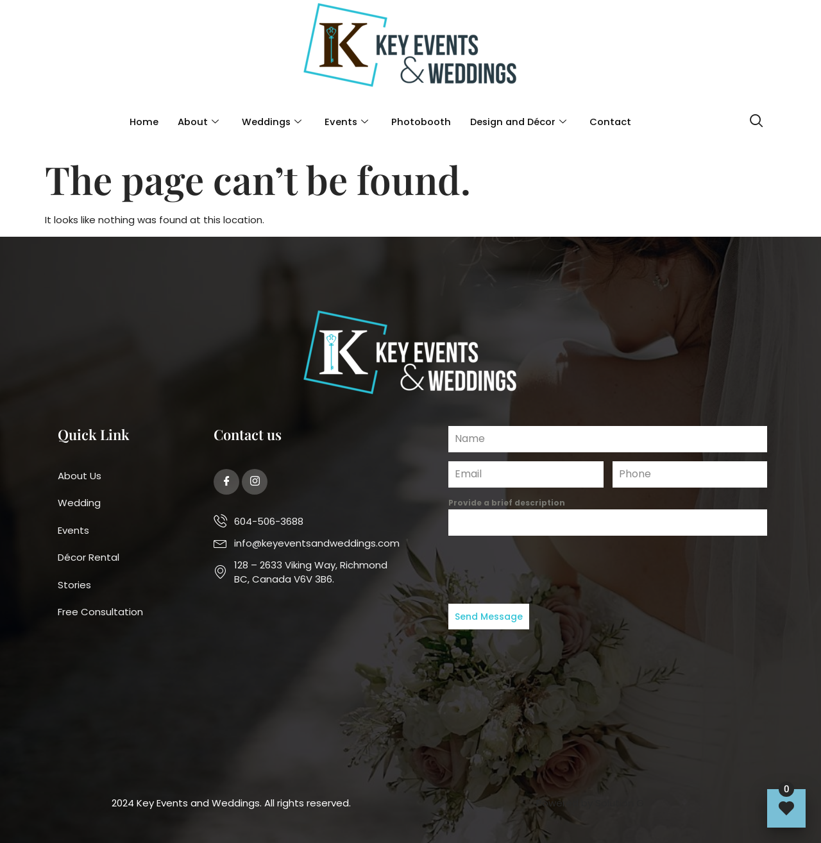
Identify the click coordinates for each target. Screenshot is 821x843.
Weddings (269, 122)
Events (345, 122)
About (194, 122)
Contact (614, 121)
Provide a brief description (506, 502)
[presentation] (607, 570)
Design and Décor (520, 122)
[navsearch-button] (756, 122)
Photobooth (420, 121)
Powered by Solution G (590, 803)
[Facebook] (226, 482)
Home (140, 121)
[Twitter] (254, 482)
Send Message (489, 616)
